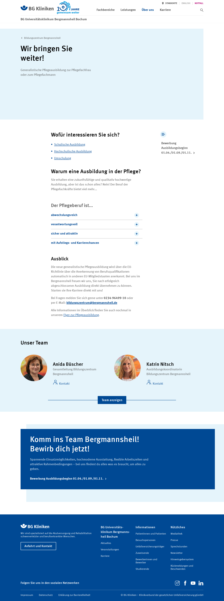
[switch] (201, 10)
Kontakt (61, 382)
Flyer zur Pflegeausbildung (81, 315)
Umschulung (62, 158)
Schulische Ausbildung (69, 144)
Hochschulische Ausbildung (73, 151)
